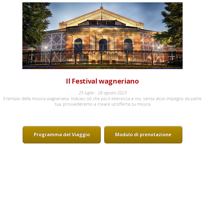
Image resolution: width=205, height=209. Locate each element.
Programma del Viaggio (62, 134)
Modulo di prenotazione (143, 134)
